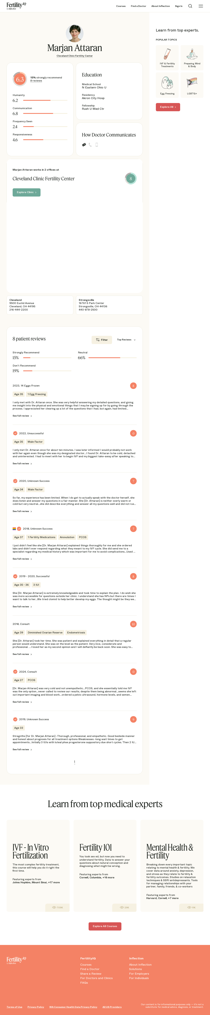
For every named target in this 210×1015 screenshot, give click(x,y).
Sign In (178, 6)
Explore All (166, 107)
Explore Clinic (25, 192)
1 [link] (74, 761)
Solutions (135, 969)
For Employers (139, 974)
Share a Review (90, 974)
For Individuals (139, 978)
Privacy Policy (36, 1007)
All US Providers (112, 1007)
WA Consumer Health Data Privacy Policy (73, 1007)
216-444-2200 (18, 310)
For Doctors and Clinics (96, 978)
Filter (104, 340)
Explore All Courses (105, 926)
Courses (121, 6)
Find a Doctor (138, 6)
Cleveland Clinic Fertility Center (75, 55)
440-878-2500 (88, 310)
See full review (21, 416)
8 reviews (36, 80)
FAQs (84, 983)
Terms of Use (14, 1007)
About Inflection (160, 6)
